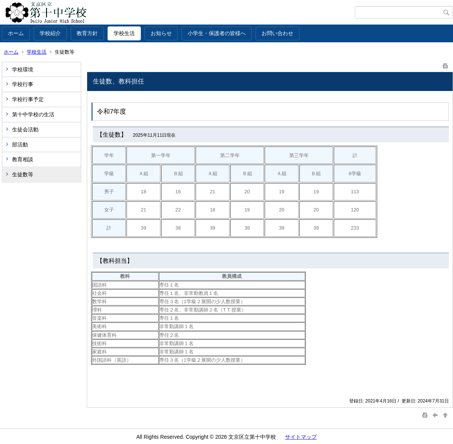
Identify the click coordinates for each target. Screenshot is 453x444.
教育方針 (87, 33)
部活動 (20, 145)
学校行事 (22, 84)
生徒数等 (22, 174)
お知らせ (161, 33)
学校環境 (22, 69)
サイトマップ (301, 437)
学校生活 (124, 33)
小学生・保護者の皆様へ (217, 33)
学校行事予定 (28, 99)
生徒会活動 (25, 129)
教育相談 (22, 159)
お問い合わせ (277, 33)
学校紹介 (50, 33)
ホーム (16, 33)
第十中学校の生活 (33, 114)
